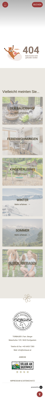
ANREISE (22, 357)
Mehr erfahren (21, 113)
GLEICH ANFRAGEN (22, 263)
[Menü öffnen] (5, 5)
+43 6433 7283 (28, 346)
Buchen (37, 4)
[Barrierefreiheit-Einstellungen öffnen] (40, 394)
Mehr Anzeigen (20, 174)
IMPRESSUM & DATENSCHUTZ (22, 381)
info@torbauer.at (24, 350)
